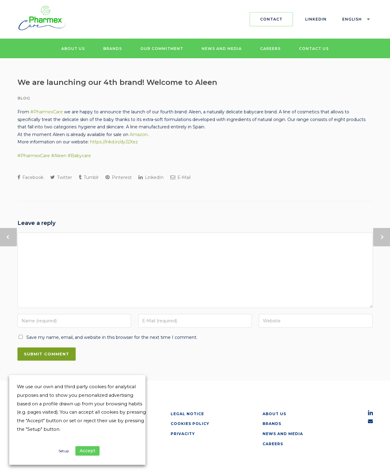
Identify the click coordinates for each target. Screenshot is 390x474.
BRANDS (112, 48)
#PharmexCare (46, 112)
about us (274, 413)
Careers (273, 444)
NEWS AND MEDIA (222, 48)
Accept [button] (87, 450)
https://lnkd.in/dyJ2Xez (114, 142)
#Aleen (58, 155)
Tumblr (89, 177)
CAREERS (270, 48)
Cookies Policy (190, 423)
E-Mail (180, 177)
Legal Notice (187, 413)
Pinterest (118, 177)
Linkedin (316, 19)
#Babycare (79, 155)
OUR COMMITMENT (161, 48)
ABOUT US (73, 48)
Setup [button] (64, 451)
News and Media (283, 433)
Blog (23, 98)
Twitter (61, 177)
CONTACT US (314, 48)
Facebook (30, 177)
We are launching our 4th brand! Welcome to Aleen (117, 82)
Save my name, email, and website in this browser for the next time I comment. (111, 337)
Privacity (183, 433)
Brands (272, 423)
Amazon (139, 134)
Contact (271, 19)
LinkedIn (151, 177)
